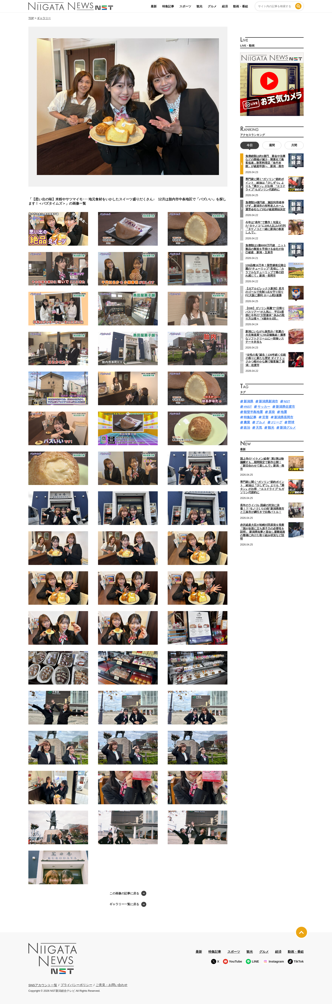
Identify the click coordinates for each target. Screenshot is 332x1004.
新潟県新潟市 (268, 401)
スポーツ (185, 6)
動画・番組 (240, 6)
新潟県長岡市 (283, 417)
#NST (248, 406)
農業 (247, 422)
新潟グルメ (288, 427)
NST (287, 401)
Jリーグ (276, 422)
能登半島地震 (253, 412)
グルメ (212, 6)
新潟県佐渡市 (285, 406)
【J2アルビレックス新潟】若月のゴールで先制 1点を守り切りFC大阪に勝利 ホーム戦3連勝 (264, 292)
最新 (154, 6)
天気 (259, 427)
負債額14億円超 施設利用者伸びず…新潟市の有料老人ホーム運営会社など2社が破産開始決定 (265, 206)
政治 (247, 427)
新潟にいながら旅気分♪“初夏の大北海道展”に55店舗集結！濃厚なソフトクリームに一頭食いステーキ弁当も (265, 336)
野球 (291, 422)
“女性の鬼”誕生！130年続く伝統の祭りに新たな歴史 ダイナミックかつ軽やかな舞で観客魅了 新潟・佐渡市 (266, 360)
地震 (284, 412)
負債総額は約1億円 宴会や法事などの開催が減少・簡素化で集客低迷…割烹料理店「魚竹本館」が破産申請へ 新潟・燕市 (265, 161)
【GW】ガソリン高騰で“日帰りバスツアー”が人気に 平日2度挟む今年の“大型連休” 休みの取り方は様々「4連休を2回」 (265, 313)
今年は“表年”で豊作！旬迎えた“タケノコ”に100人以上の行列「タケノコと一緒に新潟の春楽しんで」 (265, 227)
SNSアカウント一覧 (42, 985)
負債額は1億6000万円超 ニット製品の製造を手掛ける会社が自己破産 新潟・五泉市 (265, 249)
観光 (199, 6)
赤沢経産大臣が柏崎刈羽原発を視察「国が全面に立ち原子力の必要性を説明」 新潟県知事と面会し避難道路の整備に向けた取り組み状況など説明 (262, 531)
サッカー (263, 406)
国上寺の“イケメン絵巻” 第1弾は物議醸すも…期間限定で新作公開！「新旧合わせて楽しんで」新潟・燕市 (262, 464)
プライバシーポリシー (76, 985)
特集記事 (168, 6)
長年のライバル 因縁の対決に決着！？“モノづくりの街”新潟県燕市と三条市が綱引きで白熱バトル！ (262, 509)
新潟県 (248, 401)
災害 (265, 417)
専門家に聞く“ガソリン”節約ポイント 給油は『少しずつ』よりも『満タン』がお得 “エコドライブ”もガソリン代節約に (265, 184)
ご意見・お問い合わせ (111, 985)
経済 (225, 6)
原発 (271, 412)
